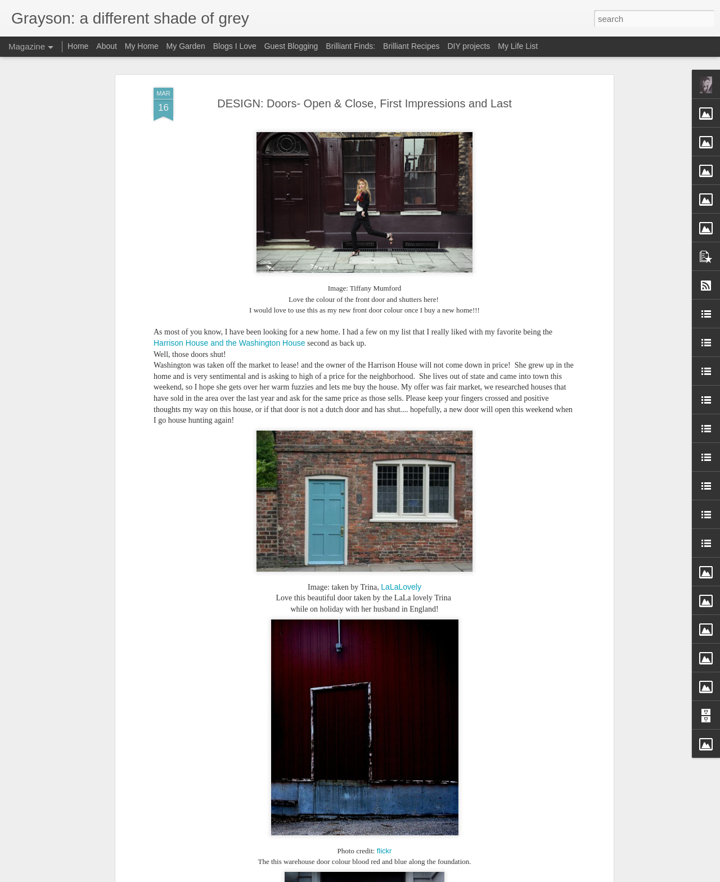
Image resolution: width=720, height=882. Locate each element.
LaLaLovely (401, 586)
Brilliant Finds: (350, 46)
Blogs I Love (234, 46)
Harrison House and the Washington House (229, 342)
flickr (384, 851)
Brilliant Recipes (411, 46)
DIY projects (468, 46)
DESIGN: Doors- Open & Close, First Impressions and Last (364, 103)
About (106, 46)
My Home (142, 46)
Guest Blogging (291, 46)
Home (78, 46)
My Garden (185, 46)
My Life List (518, 46)
